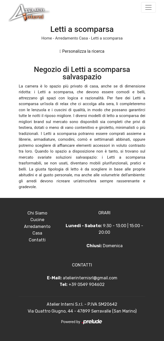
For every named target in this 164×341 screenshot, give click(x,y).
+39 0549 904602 (87, 284)
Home (46, 38)
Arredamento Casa (71, 38)
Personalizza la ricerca (82, 51)
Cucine (37, 219)
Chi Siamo (37, 213)
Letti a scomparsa (107, 38)
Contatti (37, 239)
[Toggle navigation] (148, 7)
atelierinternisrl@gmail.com (90, 277)
